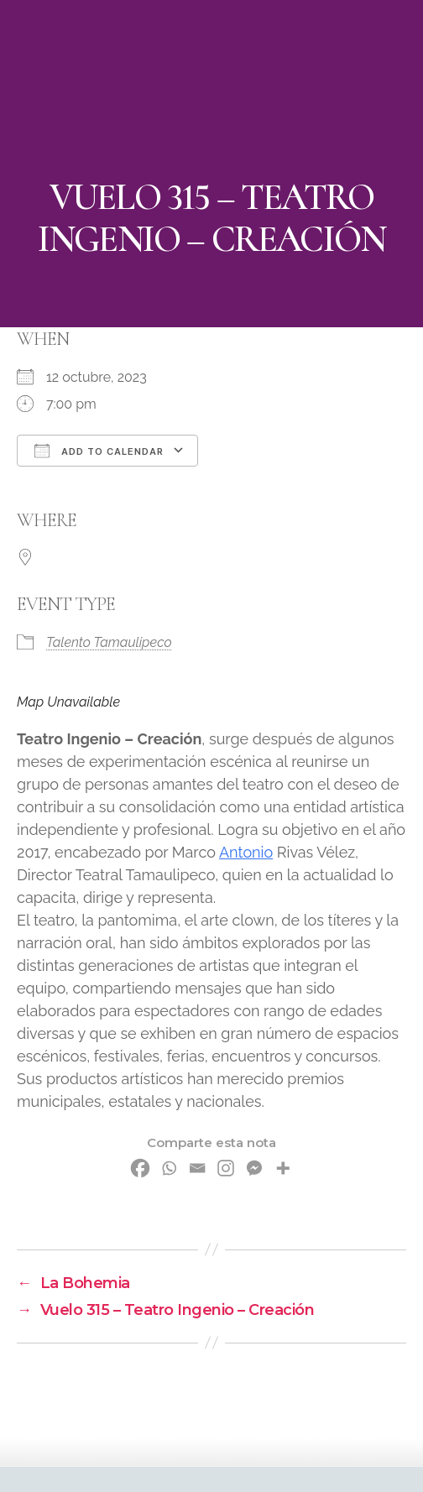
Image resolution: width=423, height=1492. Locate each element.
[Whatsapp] (168, 1168)
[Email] (197, 1168)
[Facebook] (140, 1168)
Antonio (246, 852)
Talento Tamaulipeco (109, 642)
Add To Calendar (99, 450)
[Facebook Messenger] (254, 1168)
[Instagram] (225, 1168)
